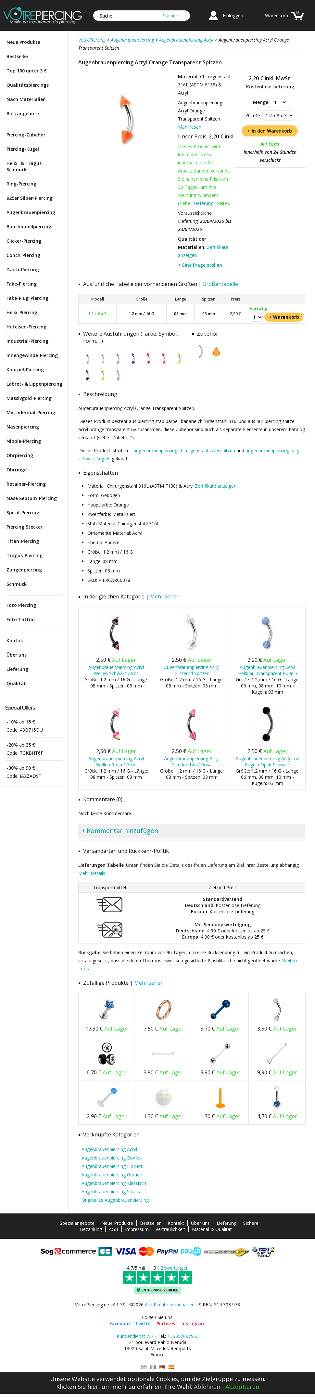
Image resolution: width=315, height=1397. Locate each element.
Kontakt (15, 640)
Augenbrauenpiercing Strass (111, 1191)
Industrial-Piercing (27, 341)
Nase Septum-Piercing (31, 498)
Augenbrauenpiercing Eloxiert (112, 1166)
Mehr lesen (189, 127)
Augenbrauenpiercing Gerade (112, 1175)
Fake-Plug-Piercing (27, 298)
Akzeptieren (242, 1387)
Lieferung (17, 669)
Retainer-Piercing (26, 484)
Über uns (16, 655)
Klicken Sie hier (77, 1387)
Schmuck (16, 584)
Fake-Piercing (21, 284)
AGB (113, 1229)
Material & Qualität (212, 1229)
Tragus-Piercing (24, 555)
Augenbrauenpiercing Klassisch (114, 1183)
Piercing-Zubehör (25, 135)
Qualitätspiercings (27, 85)
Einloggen (233, 15)
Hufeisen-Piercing (26, 327)
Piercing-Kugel (22, 149)
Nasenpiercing (22, 427)
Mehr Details (91, 873)
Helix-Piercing (21, 312)
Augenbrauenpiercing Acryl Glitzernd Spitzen (192, 670)
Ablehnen (207, 1387)
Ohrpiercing (19, 455)
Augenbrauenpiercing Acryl (109, 1149)
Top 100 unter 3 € (26, 71)
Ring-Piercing (21, 184)
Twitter (143, 1323)
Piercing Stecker (24, 527)
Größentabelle (220, 284)
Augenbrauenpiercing (30, 212)
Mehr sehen (165, 596)
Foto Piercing (21, 605)
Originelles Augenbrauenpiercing (115, 1200)
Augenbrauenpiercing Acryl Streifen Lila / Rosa (192, 761)
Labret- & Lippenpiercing (34, 384)
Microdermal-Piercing (30, 412)
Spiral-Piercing (22, 512)
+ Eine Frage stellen (200, 265)
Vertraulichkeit (170, 1229)
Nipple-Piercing (23, 441)
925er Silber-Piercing (29, 198)
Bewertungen (174, 1268)
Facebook (120, 1323)
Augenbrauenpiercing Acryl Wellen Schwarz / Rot (116, 670)
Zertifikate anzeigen (215, 486)
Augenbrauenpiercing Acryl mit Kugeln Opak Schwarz (267, 761)
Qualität (16, 683)
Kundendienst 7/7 (135, 1336)
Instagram (194, 1323)
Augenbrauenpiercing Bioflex (112, 1158)
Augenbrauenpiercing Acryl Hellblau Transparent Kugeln (267, 670)
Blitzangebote (22, 113)
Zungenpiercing (24, 570)
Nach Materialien (26, 99)
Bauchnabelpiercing (28, 227)
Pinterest (167, 1323)
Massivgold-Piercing (29, 398)
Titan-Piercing (22, 541)
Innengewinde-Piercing (32, 355)
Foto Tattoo (20, 619)
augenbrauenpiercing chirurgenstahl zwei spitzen (184, 450)
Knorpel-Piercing (25, 369)
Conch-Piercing (23, 255)
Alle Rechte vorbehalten (170, 1304)
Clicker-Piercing (23, 241)
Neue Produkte (23, 42)
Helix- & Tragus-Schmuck (25, 166)
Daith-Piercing (22, 269)
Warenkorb (276, 15)
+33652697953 (183, 1336)
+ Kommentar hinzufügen (120, 830)
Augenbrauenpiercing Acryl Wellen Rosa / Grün (116, 761)
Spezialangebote (77, 1223)
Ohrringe (16, 470)
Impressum (137, 1229)
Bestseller (17, 56)
